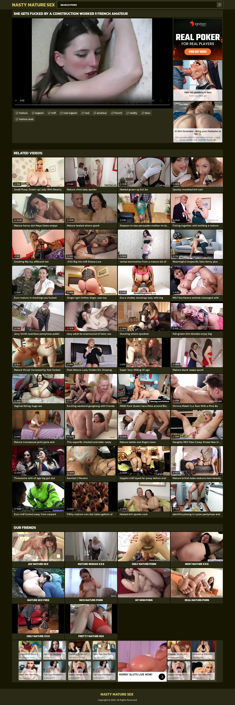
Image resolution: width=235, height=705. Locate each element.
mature (23, 113)
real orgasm (70, 113)
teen (147, 113)
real (87, 113)
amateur (102, 113)
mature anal (26, 119)
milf (53, 113)
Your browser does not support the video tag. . (92, 63)
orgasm (39, 113)
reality (133, 113)
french (118, 113)
